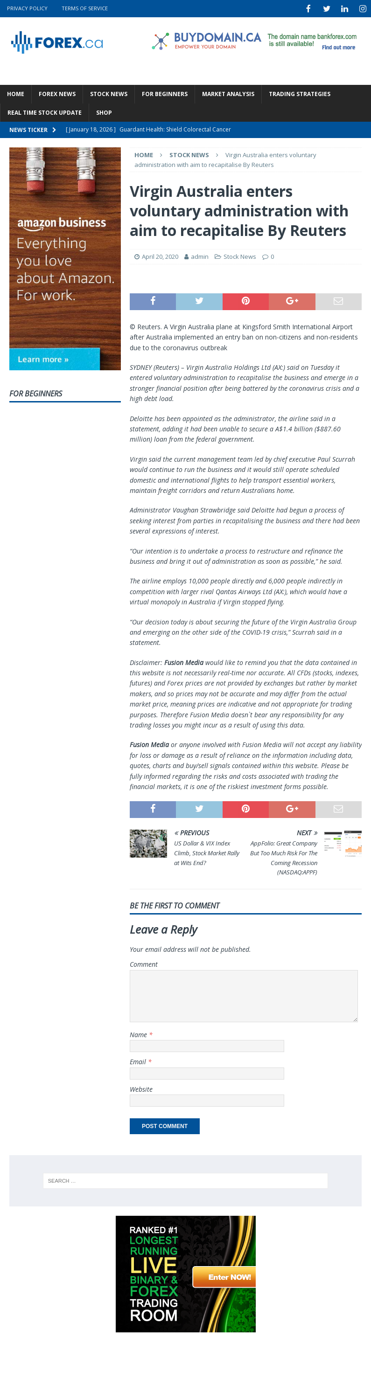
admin (200, 255)
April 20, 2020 (160, 255)
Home (15, 93)
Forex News (57, 93)
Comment (144, 963)
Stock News (108, 93)
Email (139, 1060)
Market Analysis (228, 93)
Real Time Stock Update (44, 112)
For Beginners (165, 93)
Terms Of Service (85, 8)
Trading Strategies (299, 93)
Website (141, 1088)
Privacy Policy (27, 8)
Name (139, 1033)
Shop (104, 112)
